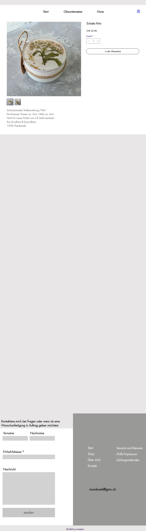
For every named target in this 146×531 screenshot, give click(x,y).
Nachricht (9, 469)
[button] (138, 11)
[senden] (29, 512)
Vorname (8, 433)
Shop (91, 454)
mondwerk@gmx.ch (102, 489)
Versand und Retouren (129, 448)
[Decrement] (88, 41)
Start (90, 448)
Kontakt (92, 466)
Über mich (94, 460)
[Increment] (98, 41)
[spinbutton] (93, 41)
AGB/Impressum (126, 454)
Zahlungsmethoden (127, 460)
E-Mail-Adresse (12, 451)
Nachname (37, 433)
